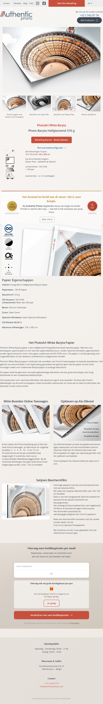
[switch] (51, 603)
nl (90, 3)
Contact (6, 3)
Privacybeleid (74, 623)
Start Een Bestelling (66, 3)
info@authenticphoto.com (51, 686)
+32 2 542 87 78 (51, 683)
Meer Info (46, 219)
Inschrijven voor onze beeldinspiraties (51, 615)
